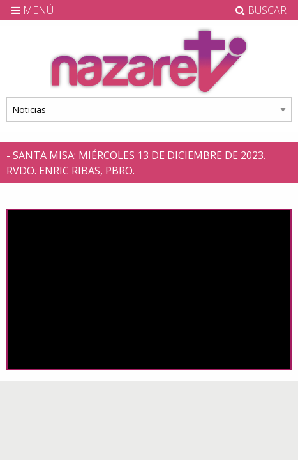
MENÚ (32, 10)
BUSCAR (261, 10)
